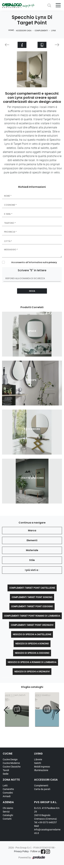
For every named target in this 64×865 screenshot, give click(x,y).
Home (11, 30)
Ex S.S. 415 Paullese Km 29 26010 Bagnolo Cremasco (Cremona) (46, 813)
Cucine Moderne (11, 763)
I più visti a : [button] (32, 570)
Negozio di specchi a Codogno (32, 653)
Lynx (53, 30)
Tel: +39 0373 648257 (45, 822)
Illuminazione (41, 770)
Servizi (6, 811)
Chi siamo (8, 808)
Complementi (41, 30)
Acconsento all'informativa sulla (34, 262)
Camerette (8, 789)
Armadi (6, 796)
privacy (53, 262)
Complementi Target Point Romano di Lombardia (32, 616)
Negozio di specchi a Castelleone (32, 634)
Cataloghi (8, 815)
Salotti (37, 763)
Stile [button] (32, 560)
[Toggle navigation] (58, 5)
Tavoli (6, 770)
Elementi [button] (32, 540)
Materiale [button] (32, 550)
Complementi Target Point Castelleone (32, 588)
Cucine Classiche (11, 766)
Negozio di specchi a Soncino (32, 643)
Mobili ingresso (42, 766)
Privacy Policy (21, 851)
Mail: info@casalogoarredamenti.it (47, 829)
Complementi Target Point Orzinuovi (32, 625)
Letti (5, 785)
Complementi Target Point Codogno (32, 606)
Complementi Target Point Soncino (32, 597)
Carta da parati (42, 789)
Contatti (7, 818)
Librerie (38, 759)
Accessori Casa (23, 30)
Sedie (5, 773)
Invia (32, 291)
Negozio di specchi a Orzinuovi (32, 671)
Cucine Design (10, 759)
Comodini (8, 792)
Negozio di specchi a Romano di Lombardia (32, 662)
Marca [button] (32, 530)
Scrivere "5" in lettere (32, 270)
